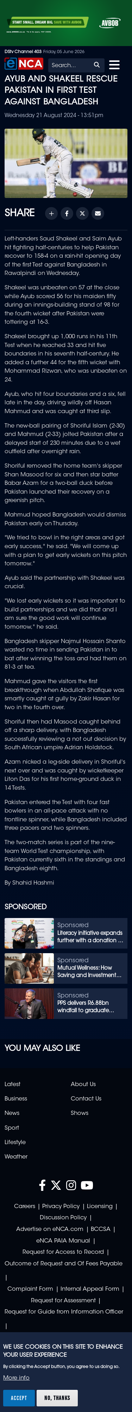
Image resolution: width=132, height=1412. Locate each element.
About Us (83, 1084)
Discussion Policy (63, 1218)
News (12, 1113)
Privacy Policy (61, 1206)
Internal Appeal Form (90, 1289)
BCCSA (101, 1229)
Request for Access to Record (63, 1252)
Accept (19, 1397)
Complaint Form (30, 1289)
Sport (12, 1128)
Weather (16, 1157)
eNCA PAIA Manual (63, 1241)
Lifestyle (15, 1142)
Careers (24, 1206)
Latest (12, 1084)
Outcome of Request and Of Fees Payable (63, 1264)
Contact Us (86, 1099)
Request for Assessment (63, 1301)
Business (16, 1099)
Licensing (100, 1206)
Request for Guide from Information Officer (64, 1312)
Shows (79, 1113)
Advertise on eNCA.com (49, 1229)
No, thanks (57, 1397)
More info (16, 1378)
